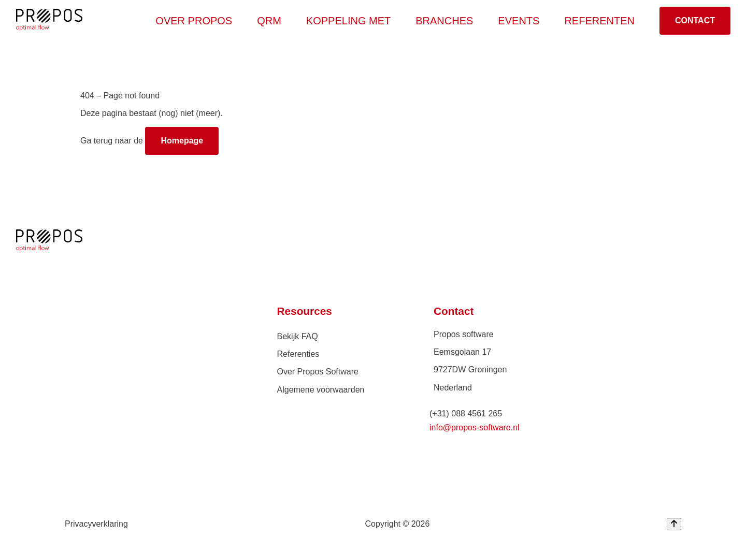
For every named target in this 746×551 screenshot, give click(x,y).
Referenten (599, 20)
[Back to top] (674, 524)
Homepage (182, 140)
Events (518, 20)
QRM (273, 20)
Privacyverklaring (96, 523)
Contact (695, 20)
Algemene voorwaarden (321, 389)
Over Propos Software (317, 371)
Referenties (298, 354)
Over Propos (197, 20)
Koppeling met (352, 20)
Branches (448, 20)
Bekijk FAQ (297, 336)
